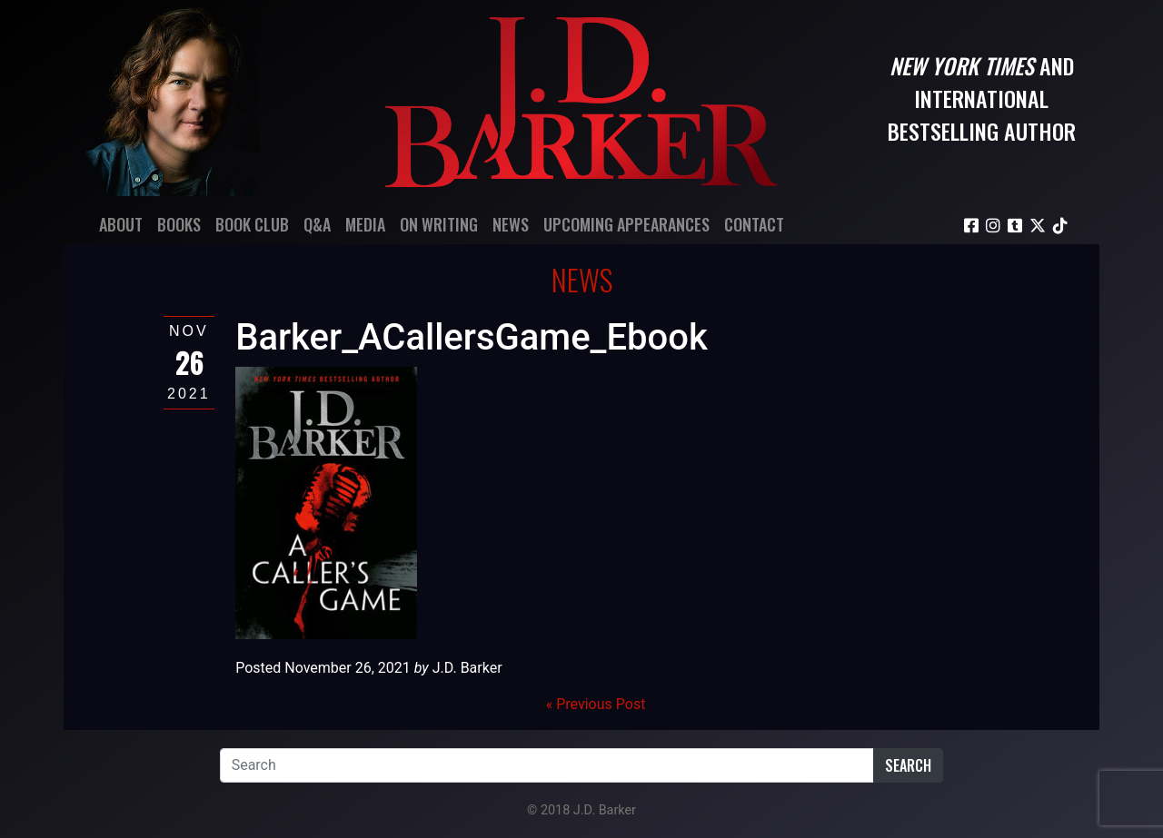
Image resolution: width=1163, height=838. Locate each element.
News (510, 224)
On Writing (439, 224)
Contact (754, 224)
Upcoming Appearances (626, 224)
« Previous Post (596, 704)
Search (908, 765)
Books (179, 224)
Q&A (317, 224)
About (121, 224)
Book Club (252, 224)
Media (365, 224)
